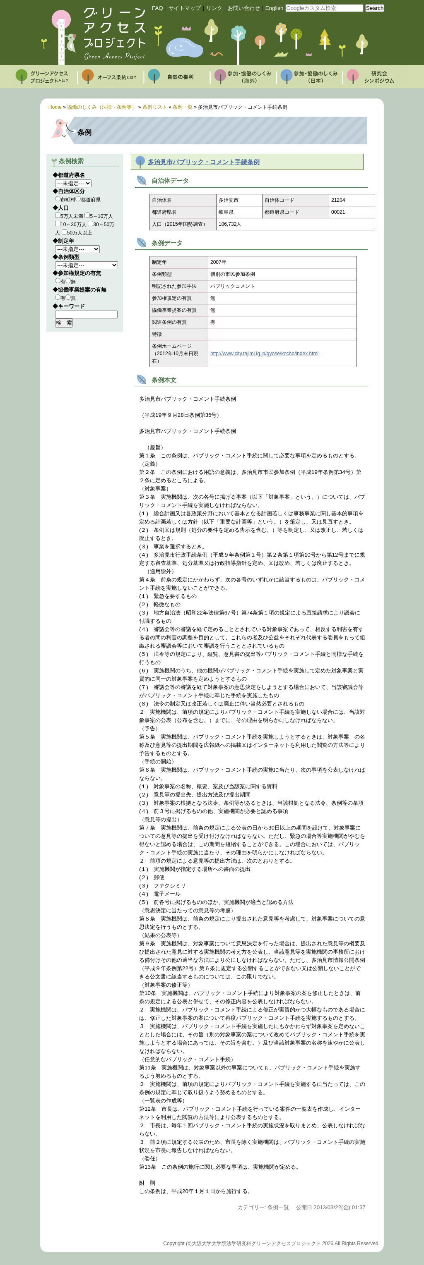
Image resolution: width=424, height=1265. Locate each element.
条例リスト (154, 107)
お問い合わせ (244, 8)
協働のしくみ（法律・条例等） (102, 107)
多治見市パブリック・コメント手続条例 (204, 162)
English (274, 8)
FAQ (157, 8)
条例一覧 (183, 107)
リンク (214, 8)
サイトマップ (185, 8)
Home (55, 107)
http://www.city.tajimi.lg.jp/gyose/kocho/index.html (264, 353)
